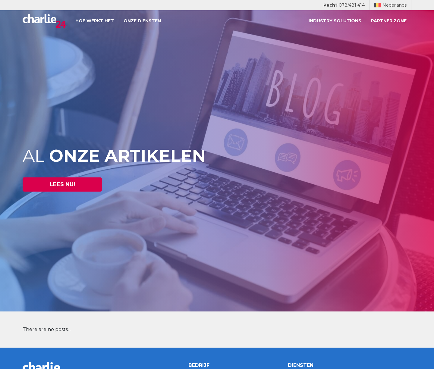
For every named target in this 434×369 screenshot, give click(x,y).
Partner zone (389, 20)
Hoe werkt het (94, 20)
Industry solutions (335, 20)
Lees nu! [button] (62, 184)
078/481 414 (344, 5)
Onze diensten (142, 20)
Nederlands (390, 5)
